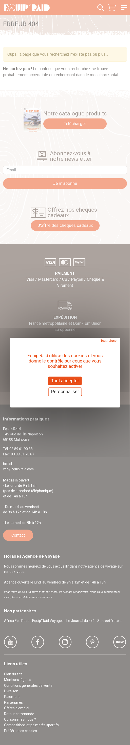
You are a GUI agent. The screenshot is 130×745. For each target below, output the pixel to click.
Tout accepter (65, 380)
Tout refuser (109, 341)
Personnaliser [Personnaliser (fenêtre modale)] (65, 391)
